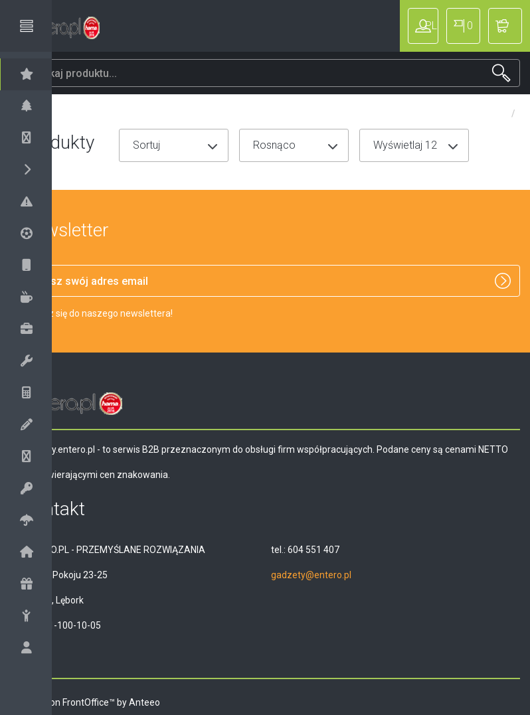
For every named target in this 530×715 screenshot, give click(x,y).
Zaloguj (404, 26)
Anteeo (185, 702)
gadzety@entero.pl (332, 575)
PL (462, 25)
